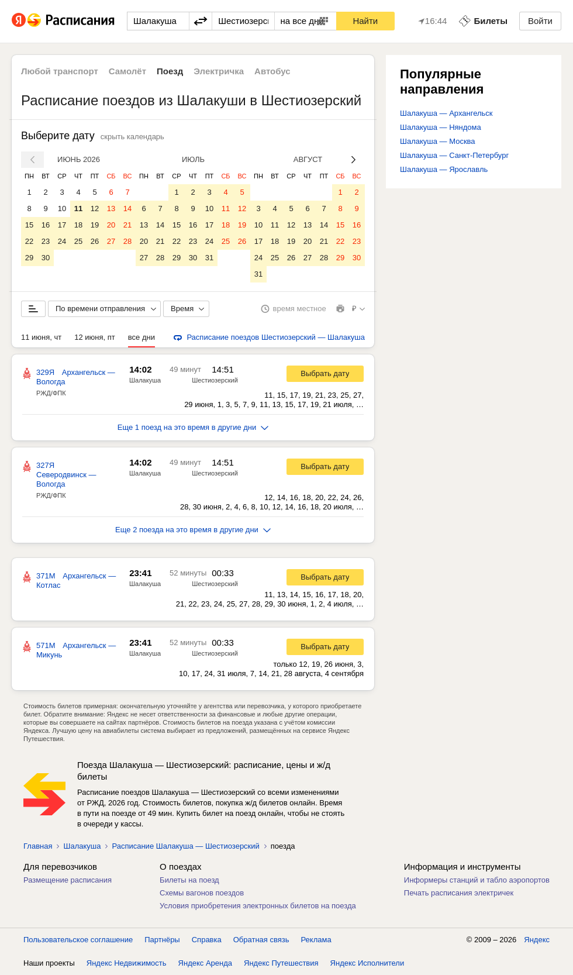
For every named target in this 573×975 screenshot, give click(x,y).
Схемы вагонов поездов (202, 892)
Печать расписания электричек (458, 892)
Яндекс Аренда (205, 963)
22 (29, 241)
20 (111, 225)
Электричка (219, 71)
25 (78, 241)
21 (127, 225)
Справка (207, 939)
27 (111, 241)
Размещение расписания (67, 880)
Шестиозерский (215, 380)
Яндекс (537, 939)
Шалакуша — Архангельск (446, 113)
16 (46, 225)
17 (62, 225)
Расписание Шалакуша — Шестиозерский (185, 846)
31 (209, 257)
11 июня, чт (41, 337)
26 (95, 241)
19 (95, 225)
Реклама (316, 939)
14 (127, 208)
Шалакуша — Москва (437, 141)
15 (29, 225)
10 (62, 208)
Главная (37, 846)
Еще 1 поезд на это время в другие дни (193, 427)
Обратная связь (261, 939)
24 (62, 241)
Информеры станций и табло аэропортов (477, 880)
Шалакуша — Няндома (440, 127)
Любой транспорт (59, 71)
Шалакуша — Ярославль (444, 169)
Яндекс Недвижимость (127, 963)
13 (111, 208)
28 (127, 241)
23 (46, 241)
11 (78, 208)
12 (95, 208)
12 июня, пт (94, 337)
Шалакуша (145, 380)
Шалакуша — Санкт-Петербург (454, 155)
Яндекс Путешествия (281, 963)
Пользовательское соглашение (78, 939)
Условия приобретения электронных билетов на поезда (258, 905)
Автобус (272, 71)
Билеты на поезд (189, 880)
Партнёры (162, 939)
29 (29, 257)
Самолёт (127, 71)
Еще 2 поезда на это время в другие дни (193, 529)
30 (46, 257)
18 (78, 225)
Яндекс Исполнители (367, 963)
